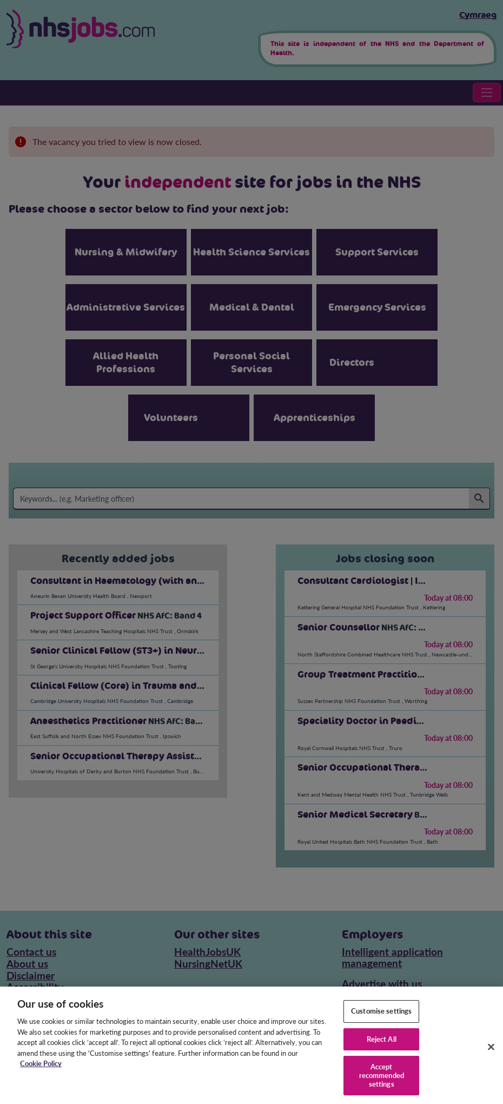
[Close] (491, 1054)
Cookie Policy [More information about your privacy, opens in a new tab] (41, 1070)
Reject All (381, 1045)
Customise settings (381, 1018)
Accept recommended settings (381, 1082)
